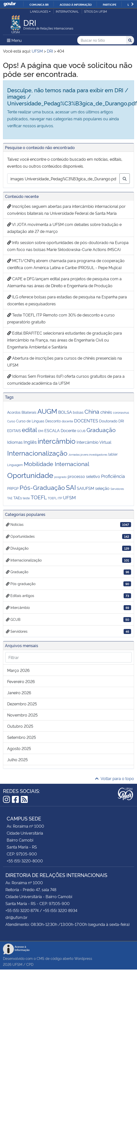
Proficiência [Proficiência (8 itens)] (113, 476)
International (67, 11)
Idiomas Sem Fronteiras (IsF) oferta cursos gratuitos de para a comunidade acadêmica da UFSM (66, 379)
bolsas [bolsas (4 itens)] (78, 412)
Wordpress (83, 958)
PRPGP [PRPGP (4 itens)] (13, 488)
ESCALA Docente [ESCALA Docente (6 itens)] (60, 430)
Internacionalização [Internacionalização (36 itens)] (37, 452)
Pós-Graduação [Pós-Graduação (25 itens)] (42, 487)
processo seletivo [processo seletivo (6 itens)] (84, 476)
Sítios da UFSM (95, 11)
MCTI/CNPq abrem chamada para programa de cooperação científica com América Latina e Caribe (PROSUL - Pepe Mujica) (66, 264)
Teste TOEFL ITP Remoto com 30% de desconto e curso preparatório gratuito (61, 318)
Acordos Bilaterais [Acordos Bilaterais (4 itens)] (21, 412)
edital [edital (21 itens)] (29, 429)
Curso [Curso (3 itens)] (11, 421)
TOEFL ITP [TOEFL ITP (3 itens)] (55, 498)
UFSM (17, 964)
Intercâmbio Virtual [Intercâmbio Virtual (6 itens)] (94, 442)
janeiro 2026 (19, 692)
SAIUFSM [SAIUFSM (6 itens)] (85, 488)
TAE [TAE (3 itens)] (9, 498)
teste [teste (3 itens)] (26, 498)
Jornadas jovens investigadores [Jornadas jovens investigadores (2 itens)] (87, 454)
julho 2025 (17, 759)
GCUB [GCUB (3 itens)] (81, 431)
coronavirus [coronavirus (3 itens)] (121, 412)
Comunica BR (39, 4)
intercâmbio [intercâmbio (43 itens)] (57, 440)
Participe (109, 4)
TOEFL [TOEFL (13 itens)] (39, 497)
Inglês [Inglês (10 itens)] (30, 441)
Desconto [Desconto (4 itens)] (53, 420)
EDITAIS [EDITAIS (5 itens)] (14, 430)
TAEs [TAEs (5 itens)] (17, 497)
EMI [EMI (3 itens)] (40, 431)
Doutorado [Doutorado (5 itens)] (108, 420)
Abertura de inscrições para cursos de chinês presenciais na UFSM (64, 361)
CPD (29, 964)
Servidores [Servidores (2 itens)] (117, 489)
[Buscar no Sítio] (101, 40)
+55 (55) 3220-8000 (25, 860)
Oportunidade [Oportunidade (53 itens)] (30, 475)
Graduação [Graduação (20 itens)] (101, 430)
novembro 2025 (22, 715)
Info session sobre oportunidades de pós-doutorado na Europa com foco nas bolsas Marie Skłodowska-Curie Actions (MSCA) (68, 246)
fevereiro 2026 (21, 681)
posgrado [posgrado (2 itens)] (60, 477)
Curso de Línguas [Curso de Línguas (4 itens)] (30, 420)
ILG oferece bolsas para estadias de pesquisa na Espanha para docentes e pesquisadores (67, 300)
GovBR (9, 4)
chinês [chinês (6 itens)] (106, 412)
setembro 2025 (21, 737)
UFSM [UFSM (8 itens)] (69, 497)
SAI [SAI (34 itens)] (71, 486)
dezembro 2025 (22, 703)
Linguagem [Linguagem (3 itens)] (15, 465)
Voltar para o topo (114, 778)
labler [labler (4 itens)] (113, 454)
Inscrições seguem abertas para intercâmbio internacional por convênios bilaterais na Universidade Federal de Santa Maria (66, 209)
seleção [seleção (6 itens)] (102, 488)
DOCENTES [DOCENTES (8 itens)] (86, 420)
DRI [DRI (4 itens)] (121, 420)
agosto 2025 (19, 748)
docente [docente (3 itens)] (67, 421)
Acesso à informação (76, 4)
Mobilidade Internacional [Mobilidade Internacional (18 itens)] (56, 463)
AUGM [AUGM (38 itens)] (47, 410)
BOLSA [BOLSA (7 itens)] (65, 412)
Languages (39, 11)
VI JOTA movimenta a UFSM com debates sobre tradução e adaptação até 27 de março (64, 227)
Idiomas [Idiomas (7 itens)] (15, 442)
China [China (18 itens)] (91, 411)
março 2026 (18, 670)
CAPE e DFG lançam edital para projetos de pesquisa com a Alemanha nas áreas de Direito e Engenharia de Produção (64, 282)
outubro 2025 (20, 726)
